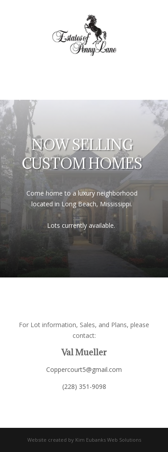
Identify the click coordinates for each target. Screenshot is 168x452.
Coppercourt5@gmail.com (84, 369)
